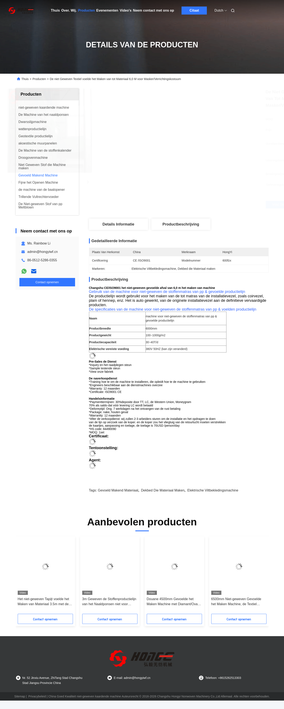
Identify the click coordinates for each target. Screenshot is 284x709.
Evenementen (107, 10)
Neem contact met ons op (153, 10)
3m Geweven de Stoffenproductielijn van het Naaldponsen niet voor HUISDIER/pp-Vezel (109, 602)
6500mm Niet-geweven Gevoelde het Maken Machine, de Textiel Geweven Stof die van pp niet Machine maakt (236, 602)
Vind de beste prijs (203, 204)
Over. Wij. (69, 10)
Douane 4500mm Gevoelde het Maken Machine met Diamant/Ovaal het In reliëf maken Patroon (173, 602)
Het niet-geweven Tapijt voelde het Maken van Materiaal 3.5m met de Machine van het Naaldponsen (43, 602)
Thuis (55, 10)
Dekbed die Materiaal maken (162, 490)
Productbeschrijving (180, 224)
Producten (86, 10)
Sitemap (19, 696)
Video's (126, 10)
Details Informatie (118, 224)
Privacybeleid (37, 696)
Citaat (194, 10)
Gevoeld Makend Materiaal (118, 490)
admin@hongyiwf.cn (42, 252)
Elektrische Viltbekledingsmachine (212, 490)
